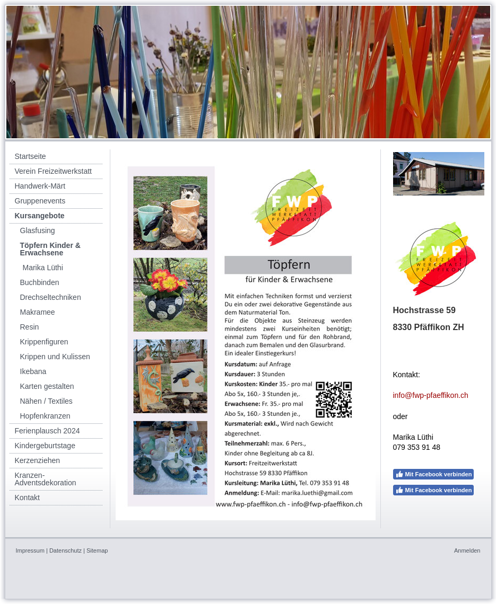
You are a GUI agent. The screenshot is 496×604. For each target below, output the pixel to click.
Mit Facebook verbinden (433, 474)
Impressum (30, 550)
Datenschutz (65, 550)
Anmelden (467, 550)
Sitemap (97, 550)
